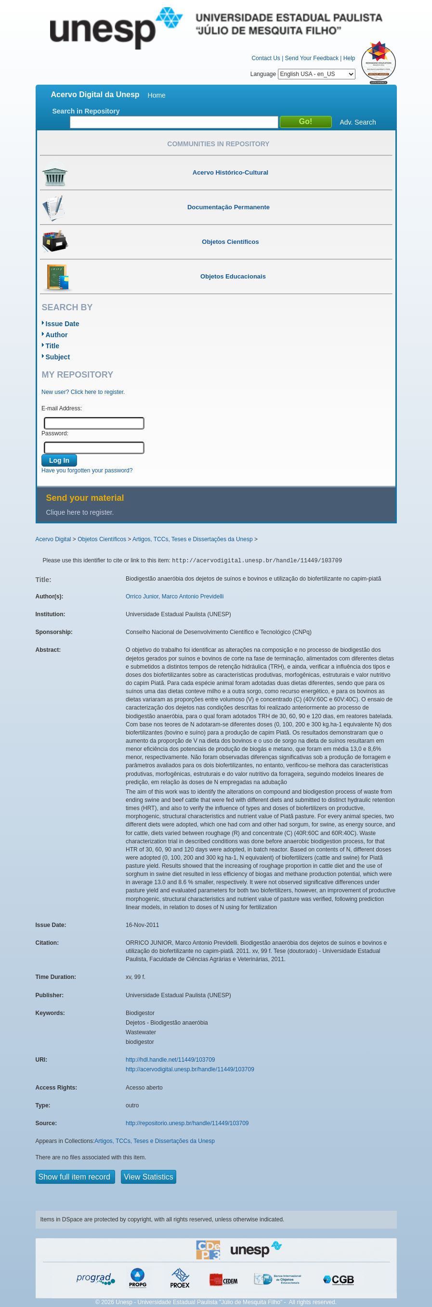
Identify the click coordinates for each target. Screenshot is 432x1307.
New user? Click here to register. (83, 392)
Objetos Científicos (102, 539)
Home (157, 95)
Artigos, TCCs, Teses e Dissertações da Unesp (192, 539)
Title (53, 346)
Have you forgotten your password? (86, 470)
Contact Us (265, 58)
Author (57, 335)
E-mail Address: (61, 408)
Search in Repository (86, 111)
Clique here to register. (80, 512)
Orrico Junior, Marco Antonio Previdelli (174, 596)
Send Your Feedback (312, 58)
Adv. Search (358, 122)
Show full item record (76, 1177)
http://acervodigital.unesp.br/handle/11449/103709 (190, 1069)
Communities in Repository (218, 144)
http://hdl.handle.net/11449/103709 (170, 1059)
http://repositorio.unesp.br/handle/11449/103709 (187, 1123)
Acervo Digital (53, 539)
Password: (54, 433)
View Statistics (148, 1177)
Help (349, 58)
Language (302, 74)
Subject (58, 357)
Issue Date (62, 324)
